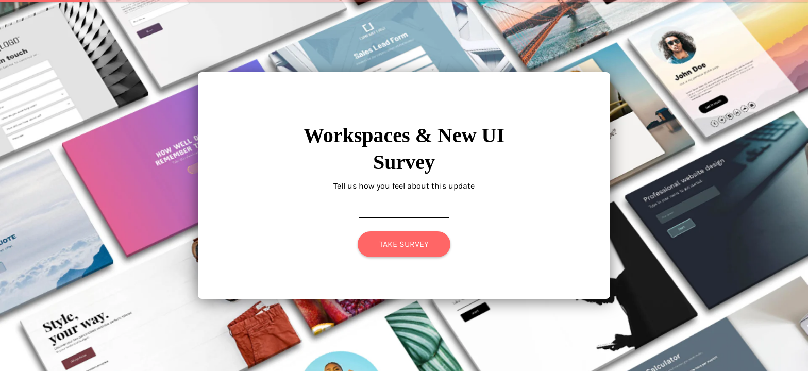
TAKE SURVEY (404, 244)
